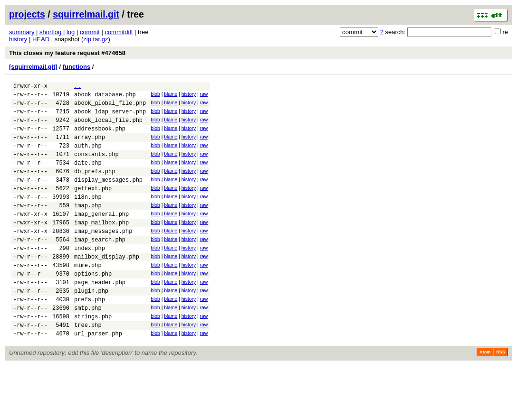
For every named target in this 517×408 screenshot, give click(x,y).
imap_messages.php (103, 256)
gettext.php (93, 207)
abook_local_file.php (108, 127)
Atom (484, 394)
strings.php (93, 356)
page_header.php (99, 316)
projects (27, 14)
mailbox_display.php (106, 286)
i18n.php (88, 217)
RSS (500, 394)
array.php (89, 147)
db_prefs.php (94, 187)
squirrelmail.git (86, 14)
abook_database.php (105, 97)
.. (77, 87)
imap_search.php (99, 266)
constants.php (96, 167)
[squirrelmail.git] (33, 66)
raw (204, 95)
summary (21, 32)
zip (87, 39)
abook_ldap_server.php (110, 117)
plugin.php (91, 326)
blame (170, 95)
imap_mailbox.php (101, 246)
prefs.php (89, 336)
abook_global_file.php (110, 107)
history (18, 39)
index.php (89, 276)
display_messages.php (108, 197)
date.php (88, 177)
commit (90, 32)
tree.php (88, 366)
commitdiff (119, 32)
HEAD (40, 39)
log (71, 32)
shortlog (50, 32)
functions (77, 66)
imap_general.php (101, 236)
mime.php (88, 296)
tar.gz (100, 39)
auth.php (88, 157)
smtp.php (88, 346)
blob (155, 95)
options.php (93, 306)
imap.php (88, 227)
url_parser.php (98, 376)
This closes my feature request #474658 (67, 52)
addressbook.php (99, 137)
